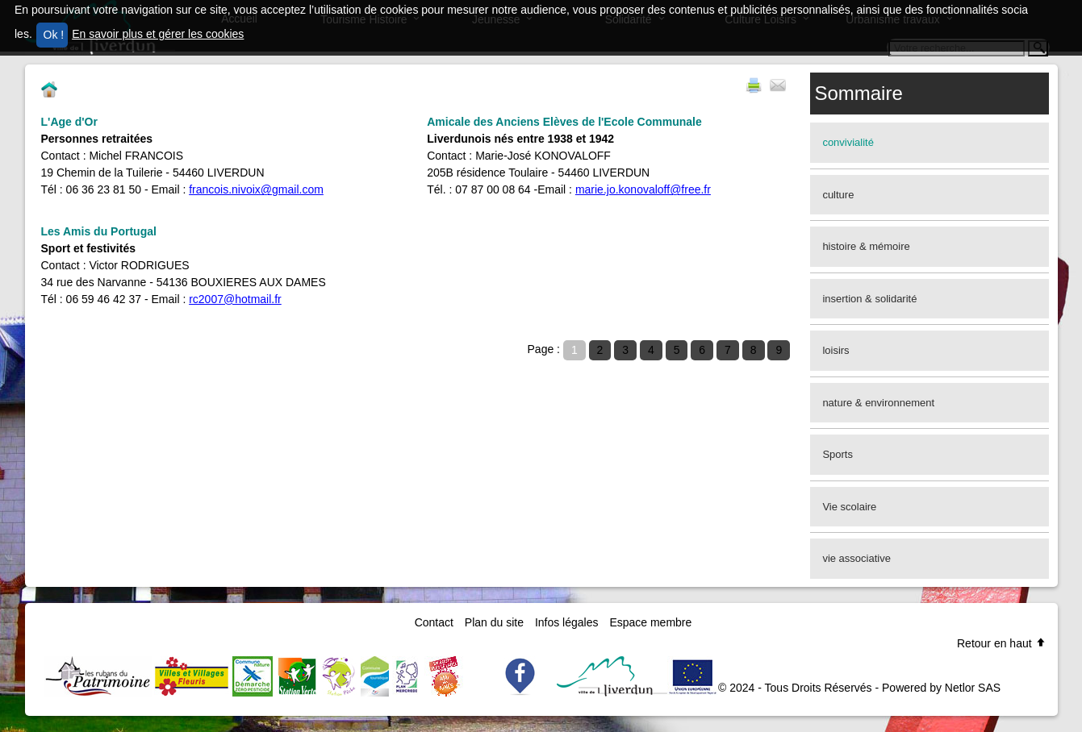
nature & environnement (878, 403)
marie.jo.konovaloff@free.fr (643, 189)
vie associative (856, 558)
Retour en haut (1001, 643)
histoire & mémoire (865, 246)
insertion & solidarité (869, 299)
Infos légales (567, 622)
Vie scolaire (849, 507)
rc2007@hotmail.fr (235, 299)
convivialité (848, 142)
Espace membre (650, 622)
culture (838, 195)
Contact (434, 622)
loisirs (835, 350)
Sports (837, 454)
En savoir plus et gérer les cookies (158, 33)
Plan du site (494, 622)
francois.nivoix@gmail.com (256, 189)
